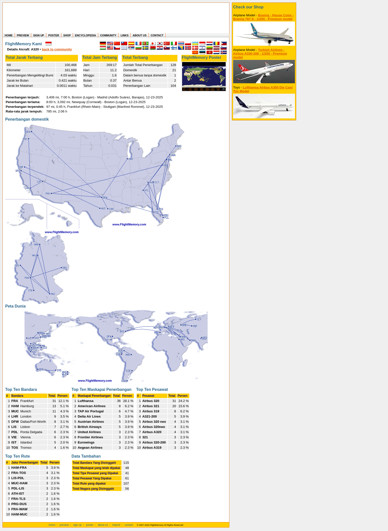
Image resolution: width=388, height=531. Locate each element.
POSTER (53, 35)
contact (129, 524)
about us (103, 524)
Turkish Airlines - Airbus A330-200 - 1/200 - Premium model (260, 53)
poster (90, 524)
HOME (9, 35)
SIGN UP (38, 35)
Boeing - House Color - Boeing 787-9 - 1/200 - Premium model (263, 17)
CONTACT (157, 35)
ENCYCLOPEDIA (85, 35)
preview (64, 524)
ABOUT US (139, 35)
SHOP (67, 35)
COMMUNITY (108, 35)
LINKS (124, 35)
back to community (57, 49)
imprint (116, 524)
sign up (77, 524)
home (52, 524)
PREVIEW (23, 35)
